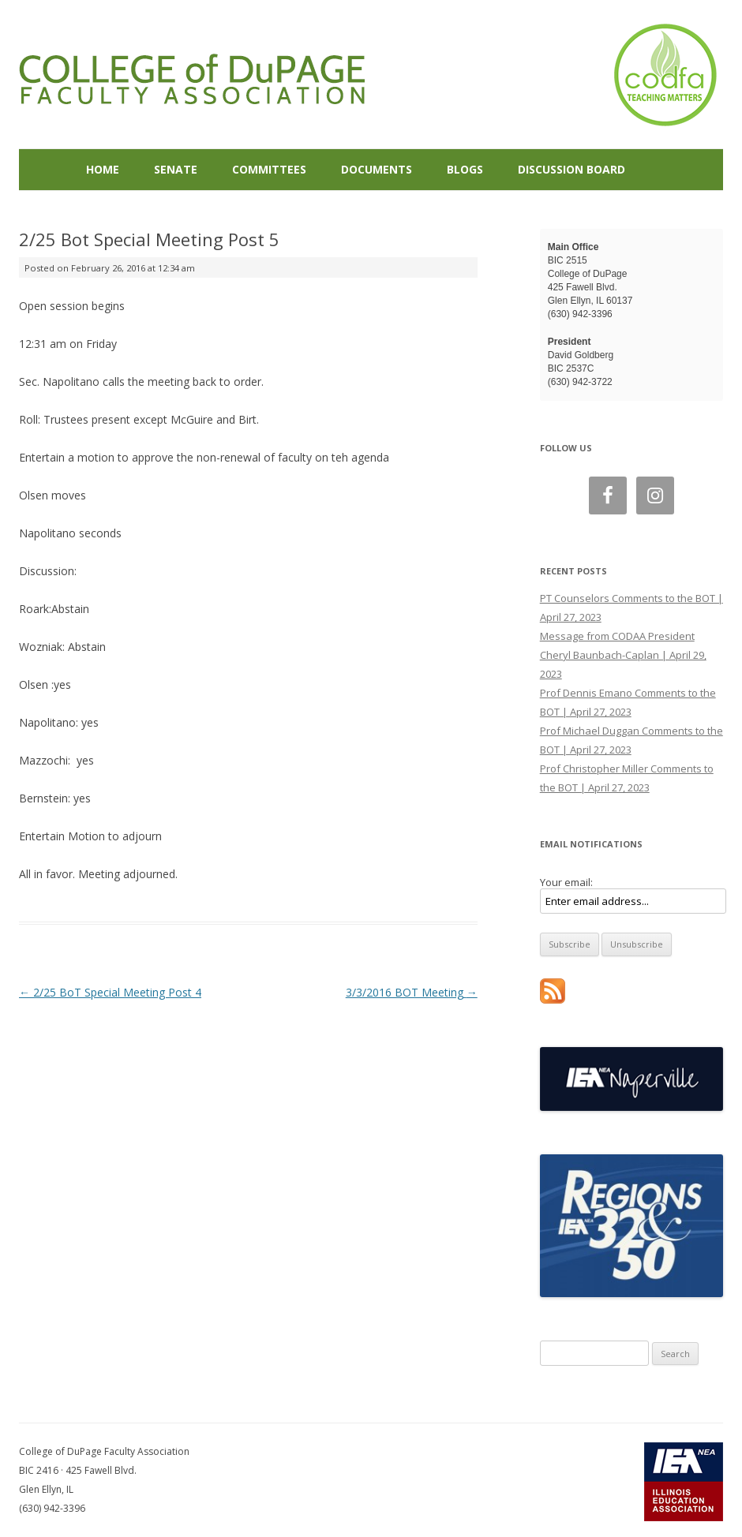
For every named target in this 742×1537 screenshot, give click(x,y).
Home (102, 169)
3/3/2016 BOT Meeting (412, 992)
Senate (175, 169)
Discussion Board (571, 169)
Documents (376, 169)
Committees (269, 169)
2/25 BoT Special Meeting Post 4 (110, 992)
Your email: (566, 882)
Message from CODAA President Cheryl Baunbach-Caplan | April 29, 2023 (623, 655)
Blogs (465, 169)
